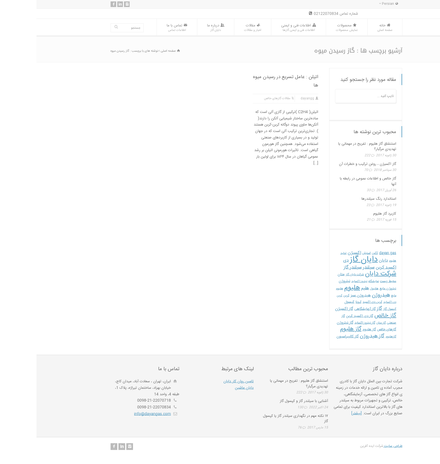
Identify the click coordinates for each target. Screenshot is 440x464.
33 (332, 190)
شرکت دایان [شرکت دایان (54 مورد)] (344, 273)
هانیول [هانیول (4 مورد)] (338, 288)
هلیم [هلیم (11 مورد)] (329, 288)
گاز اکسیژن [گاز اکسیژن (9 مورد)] (308, 309)
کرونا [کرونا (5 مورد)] (322, 302)
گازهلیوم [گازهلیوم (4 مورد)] (354, 336)
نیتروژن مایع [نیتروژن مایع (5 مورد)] (351, 288)
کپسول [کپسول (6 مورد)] (313, 302)
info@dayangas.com (116, 414)
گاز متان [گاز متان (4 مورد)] (344, 322)
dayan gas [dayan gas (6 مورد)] (351, 253)
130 (264, 407)
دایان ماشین (207, 388)
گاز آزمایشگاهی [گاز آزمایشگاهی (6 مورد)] (328, 309)
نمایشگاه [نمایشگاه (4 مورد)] (337, 281)
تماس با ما (140, 27)
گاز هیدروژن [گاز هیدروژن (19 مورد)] (335, 336)
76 (263, 427)
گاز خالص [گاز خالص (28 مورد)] (349, 315)
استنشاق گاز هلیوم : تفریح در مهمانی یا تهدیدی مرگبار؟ (331, 147)
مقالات (216, 27)
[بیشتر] (320, 413)
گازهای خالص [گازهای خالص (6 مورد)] (350, 330)
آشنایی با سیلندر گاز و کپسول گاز (267, 401)
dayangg (271, 98)
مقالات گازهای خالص (241, 98)
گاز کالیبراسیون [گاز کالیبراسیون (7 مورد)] (311, 336)
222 (331, 155)
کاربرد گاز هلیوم (348, 214)
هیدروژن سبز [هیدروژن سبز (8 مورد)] (324, 295)
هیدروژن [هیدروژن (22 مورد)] (344, 295)
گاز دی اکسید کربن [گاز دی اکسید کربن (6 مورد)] (323, 316)
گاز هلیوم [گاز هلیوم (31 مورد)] (314, 329)
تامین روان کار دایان (202, 381)
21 (332, 219)
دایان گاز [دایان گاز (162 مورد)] (327, 260)
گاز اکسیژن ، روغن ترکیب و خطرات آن (331, 164)
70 (330, 170)
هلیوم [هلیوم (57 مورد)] (316, 287)
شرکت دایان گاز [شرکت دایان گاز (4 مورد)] (318, 274)
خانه (348, 27)
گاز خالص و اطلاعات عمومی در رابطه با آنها (331, 181)
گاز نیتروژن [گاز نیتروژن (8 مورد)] (308, 323)
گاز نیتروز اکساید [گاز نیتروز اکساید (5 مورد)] (328, 323)
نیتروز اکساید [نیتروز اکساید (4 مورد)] (323, 281)
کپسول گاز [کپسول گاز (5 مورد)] (353, 309)
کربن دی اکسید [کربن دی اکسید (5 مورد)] (336, 302)
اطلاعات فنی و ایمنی (262, 27)
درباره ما (179, 27)
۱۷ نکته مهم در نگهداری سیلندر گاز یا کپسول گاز (259, 419)
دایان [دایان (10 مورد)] (346, 260)
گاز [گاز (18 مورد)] (343, 308)
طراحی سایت (356, 446)
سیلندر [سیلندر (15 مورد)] (332, 267)
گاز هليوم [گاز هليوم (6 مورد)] (333, 330)
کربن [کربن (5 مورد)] (310, 295)
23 (332, 205)
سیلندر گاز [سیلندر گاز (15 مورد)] (316, 267)
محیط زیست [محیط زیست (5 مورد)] (351, 281)
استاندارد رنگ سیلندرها (342, 199)
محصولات (310, 27)
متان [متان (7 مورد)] (304, 274)
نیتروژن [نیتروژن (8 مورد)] (308, 281)
